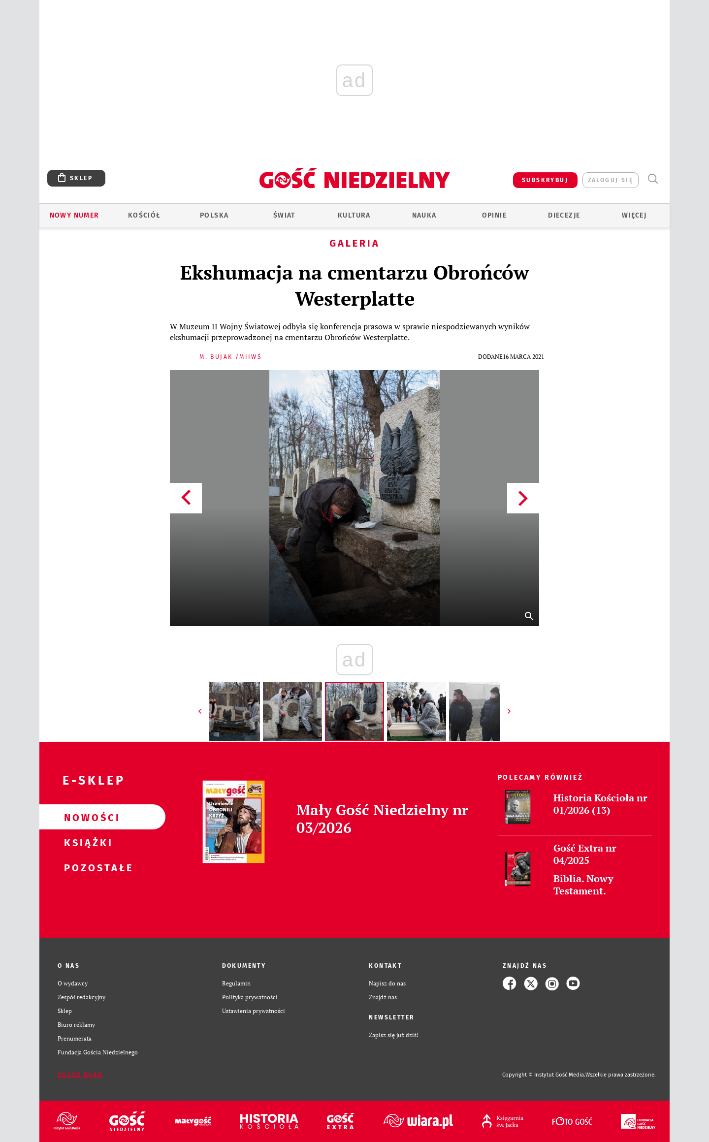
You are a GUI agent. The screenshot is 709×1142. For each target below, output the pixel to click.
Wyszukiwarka (653, 179)
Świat (284, 215)
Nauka (424, 215)
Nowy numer (74, 215)
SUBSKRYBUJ (545, 180)
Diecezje (564, 215)
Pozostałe (86, 867)
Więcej (634, 215)
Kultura (354, 215)
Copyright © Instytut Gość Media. (543, 1075)
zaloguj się (610, 180)
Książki (86, 842)
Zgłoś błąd (80, 1075)
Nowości (86, 817)
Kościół (144, 215)
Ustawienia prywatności (253, 1011)
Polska (214, 215)
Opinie (494, 215)
